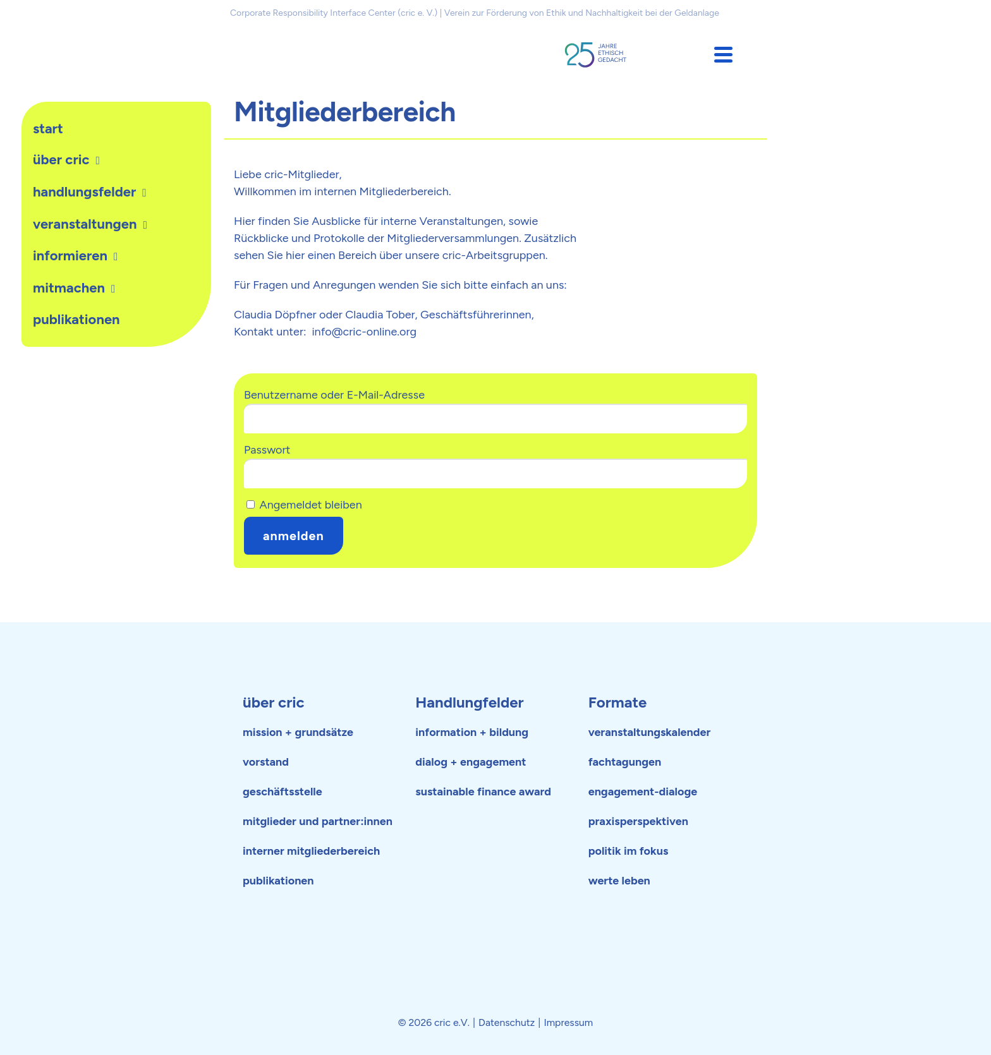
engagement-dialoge (643, 792)
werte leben (619, 881)
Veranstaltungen (85, 223)
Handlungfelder (469, 702)
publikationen (76, 319)
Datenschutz (506, 1022)
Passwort (267, 450)
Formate (617, 702)
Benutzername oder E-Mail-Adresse (334, 395)
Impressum (568, 1022)
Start (48, 128)
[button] (723, 55)
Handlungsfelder (84, 191)
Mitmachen (69, 287)
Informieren (70, 255)
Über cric (61, 159)
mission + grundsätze (298, 732)
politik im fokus (628, 851)
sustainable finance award (483, 792)
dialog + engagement (470, 762)
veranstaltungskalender (649, 732)
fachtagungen (625, 762)
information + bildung (471, 732)
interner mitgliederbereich (311, 851)
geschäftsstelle (282, 792)
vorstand (266, 762)
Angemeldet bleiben (304, 505)
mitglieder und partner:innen (317, 821)
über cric (274, 702)
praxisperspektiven (638, 821)
